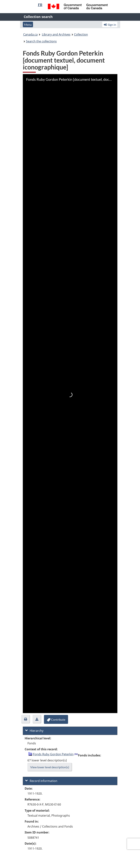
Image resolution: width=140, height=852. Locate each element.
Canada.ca (30, 34)
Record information (41, 781)
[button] (25, 719)
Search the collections (41, 41)
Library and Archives (56, 34)
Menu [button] (28, 24)
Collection (81, 34)
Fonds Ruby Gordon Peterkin (53, 754)
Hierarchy (34, 731)
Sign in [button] (109, 24)
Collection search (38, 16)
